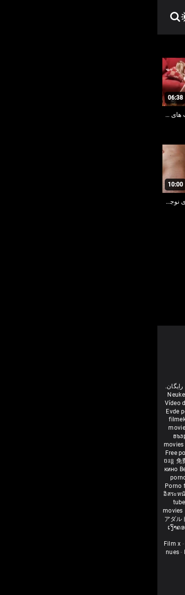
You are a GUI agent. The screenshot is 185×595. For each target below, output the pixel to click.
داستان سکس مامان (98, 411)
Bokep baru (43, 510)
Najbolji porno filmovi (103, 502)
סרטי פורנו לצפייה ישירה (145, 519)
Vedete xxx (123, 460)
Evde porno (24, 411)
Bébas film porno (104, 535)
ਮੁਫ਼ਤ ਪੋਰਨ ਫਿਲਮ (79, 452)
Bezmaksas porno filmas (57, 469)
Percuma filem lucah (85, 493)
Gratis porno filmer (142, 493)
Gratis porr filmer (57, 427)
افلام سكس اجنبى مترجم (65, 403)
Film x (15, 543)
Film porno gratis (77, 519)
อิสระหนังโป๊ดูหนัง (30, 493)
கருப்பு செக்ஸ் (67, 436)
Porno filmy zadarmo (38, 486)
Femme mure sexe (52, 552)
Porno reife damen (152, 403)
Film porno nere (117, 394)
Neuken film (26, 394)
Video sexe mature (108, 552)
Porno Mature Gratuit (101, 543)
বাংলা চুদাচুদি (45, 419)
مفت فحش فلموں (153, 452)
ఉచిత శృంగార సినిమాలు (99, 444)
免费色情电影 (38, 460)
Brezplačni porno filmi (100, 486)
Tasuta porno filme (87, 510)
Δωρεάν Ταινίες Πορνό (147, 510)
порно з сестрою (81, 460)
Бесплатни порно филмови (84, 477)
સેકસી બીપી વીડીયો (113, 436)
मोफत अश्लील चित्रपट (154, 444)
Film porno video (107, 560)
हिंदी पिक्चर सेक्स (47, 444)
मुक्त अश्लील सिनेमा (114, 527)
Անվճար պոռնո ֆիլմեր (101, 419)
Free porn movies (70, 394)
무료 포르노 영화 (155, 486)
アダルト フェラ (29, 519)
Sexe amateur (47, 543)
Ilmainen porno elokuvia (116, 427)
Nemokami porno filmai (127, 469)
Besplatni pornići (148, 477)
